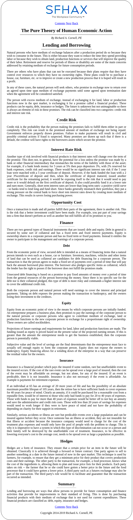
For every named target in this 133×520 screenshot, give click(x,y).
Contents (60, 23)
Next (68, 23)
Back (75, 23)
